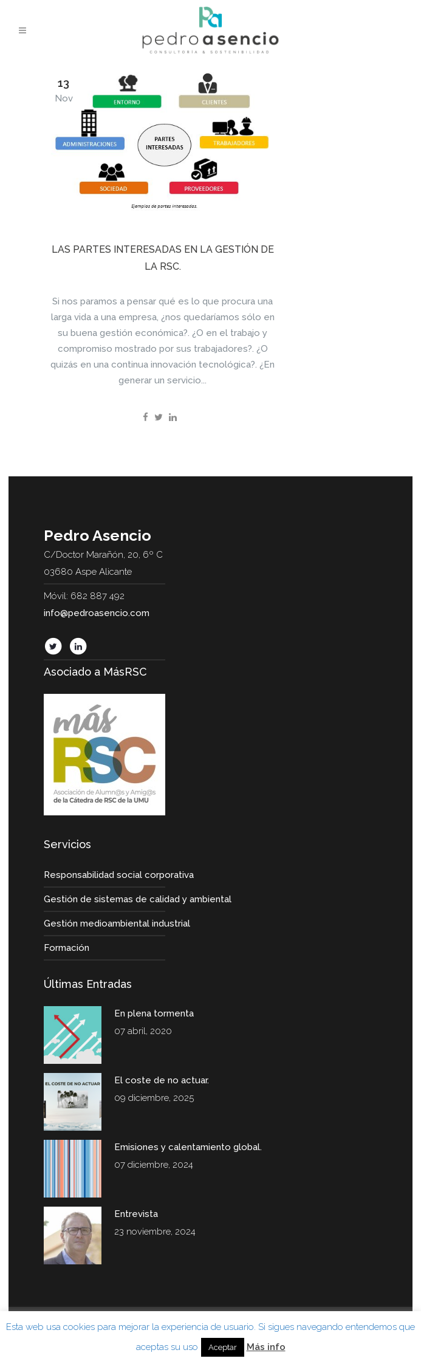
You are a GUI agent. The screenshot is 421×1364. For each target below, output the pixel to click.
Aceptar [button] (222, 1347)
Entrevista (136, 1213)
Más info (266, 1347)
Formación (66, 947)
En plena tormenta (154, 1013)
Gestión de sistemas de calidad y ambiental (137, 899)
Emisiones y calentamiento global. (188, 1147)
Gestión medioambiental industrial (117, 923)
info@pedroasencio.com (96, 613)
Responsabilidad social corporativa (119, 874)
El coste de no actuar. (161, 1080)
